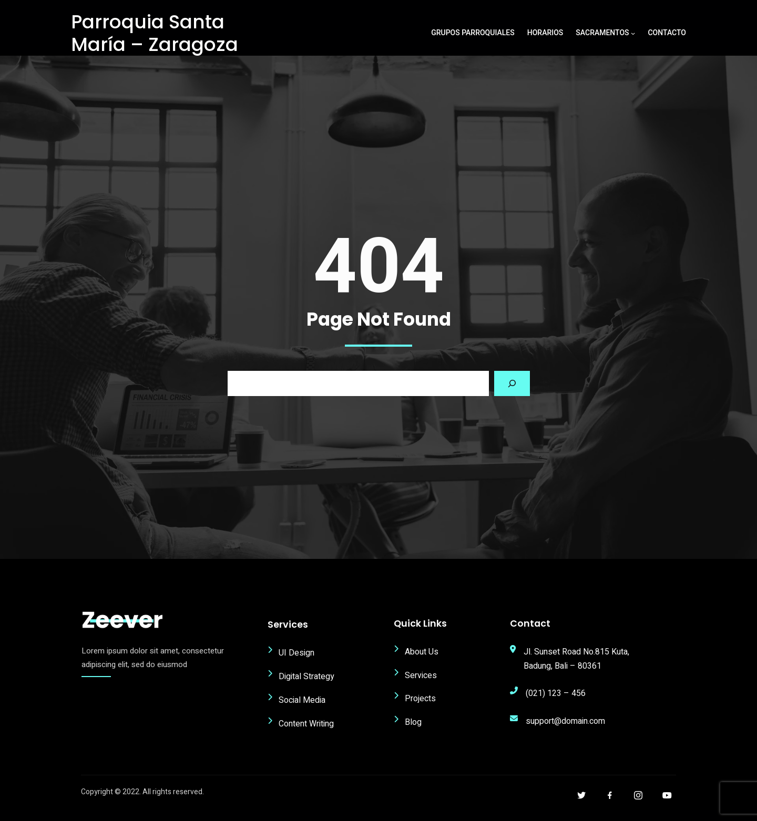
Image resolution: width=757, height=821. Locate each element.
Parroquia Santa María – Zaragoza (154, 33)
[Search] (512, 391)
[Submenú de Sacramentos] (633, 33)
